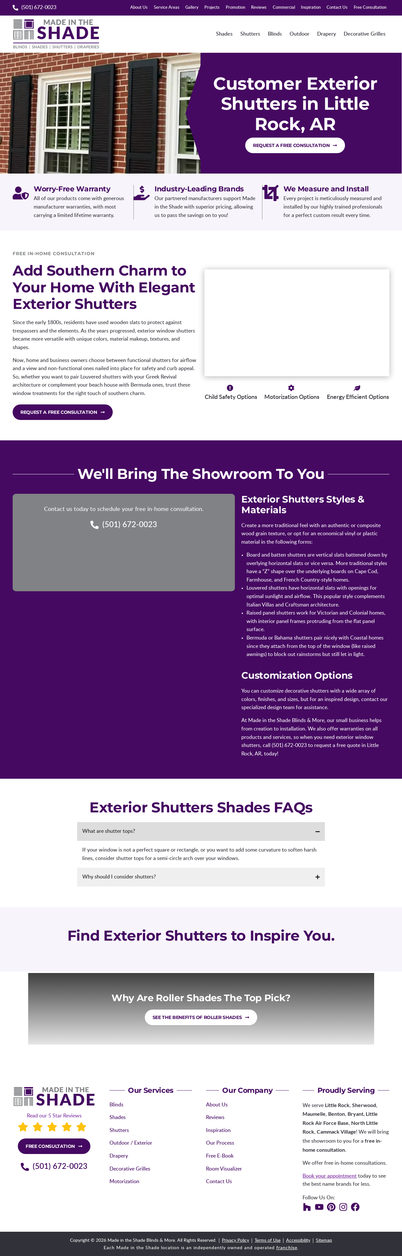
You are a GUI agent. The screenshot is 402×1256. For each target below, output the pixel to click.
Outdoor (299, 34)
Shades (224, 34)
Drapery (326, 34)
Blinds (275, 34)
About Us (139, 8)
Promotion (235, 8)
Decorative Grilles (364, 34)
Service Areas (166, 8)
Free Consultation (370, 8)
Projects (212, 8)
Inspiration (311, 8)
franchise (286, 1248)
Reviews (259, 8)
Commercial (284, 8)
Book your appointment (330, 1176)
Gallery (192, 8)
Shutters (250, 34)
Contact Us (337, 8)
